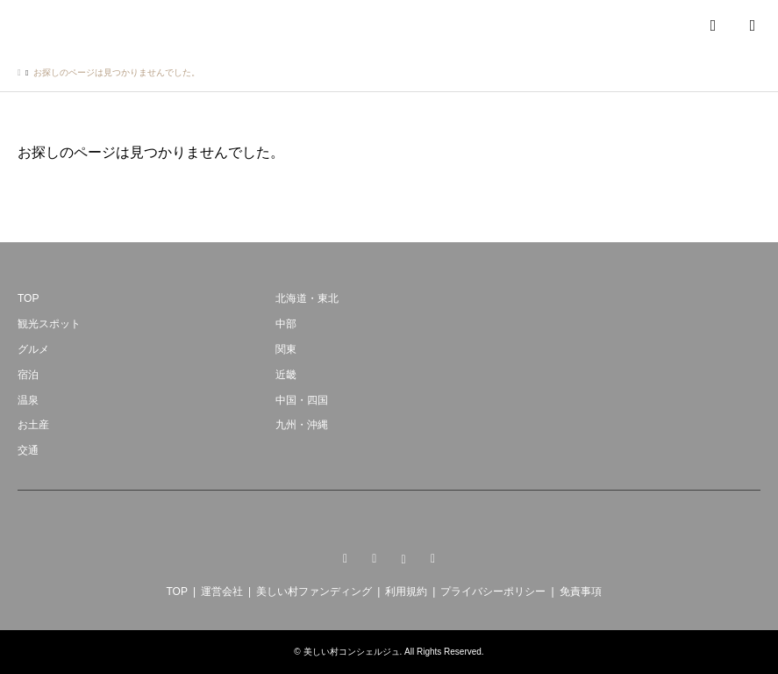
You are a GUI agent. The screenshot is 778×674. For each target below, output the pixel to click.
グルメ (33, 349)
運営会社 (222, 591)
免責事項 (581, 591)
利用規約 (406, 591)
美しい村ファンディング (314, 591)
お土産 (33, 425)
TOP (28, 298)
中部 (285, 324)
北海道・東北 (307, 298)
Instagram (403, 559)
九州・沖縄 (301, 425)
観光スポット (49, 324)
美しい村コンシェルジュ (351, 651)
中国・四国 (301, 400)
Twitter (345, 559)
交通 (28, 450)
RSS (433, 559)
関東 (285, 349)
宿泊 (28, 375)
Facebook (374, 559)
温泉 (28, 400)
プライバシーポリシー (493, 591)
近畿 (285, 375)
